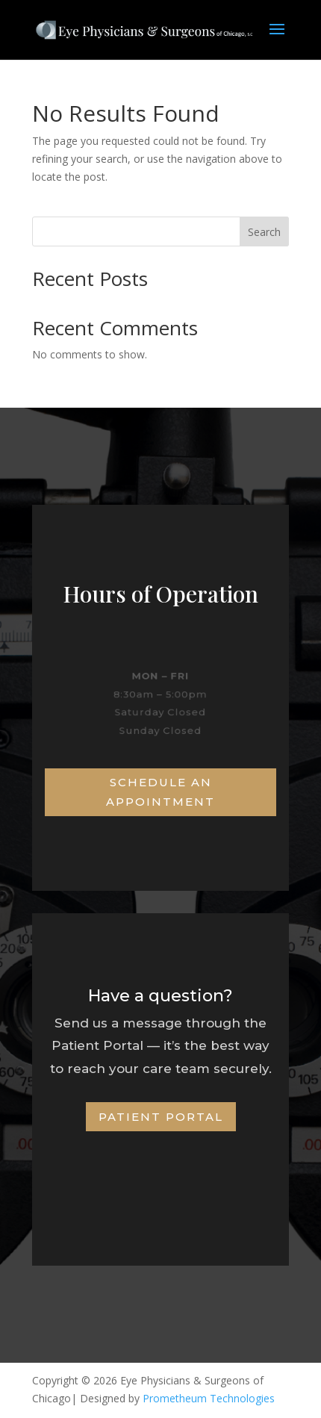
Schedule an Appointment (160, 792)
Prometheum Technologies (209, 1398)
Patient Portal (161, 1117)
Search (264, 232)
